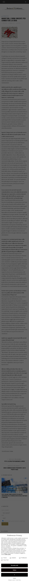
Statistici (13, 557)
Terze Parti (5, 560)
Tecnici (4, 557)
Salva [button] (14, 570)
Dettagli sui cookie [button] (11, 580)
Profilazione (23, 557)
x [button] (14, 574)
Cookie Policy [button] (18, 580)
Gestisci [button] (14, 578)
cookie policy (7, 554)
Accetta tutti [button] (14, 565)
